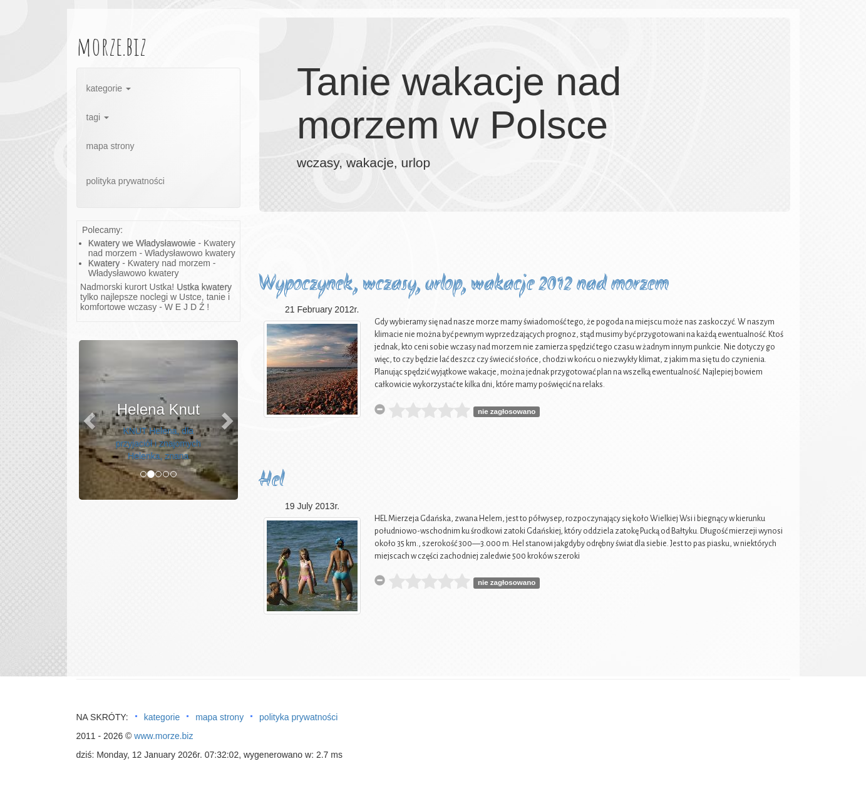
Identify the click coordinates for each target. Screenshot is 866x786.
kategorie (108, 88)
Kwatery (104, 263)
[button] (91, 420)
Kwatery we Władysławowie (142, 243)
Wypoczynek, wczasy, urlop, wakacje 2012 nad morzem (464, 284)
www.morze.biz (163, 736)
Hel (271, 480)
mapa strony (110, 146)
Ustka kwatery (204, 287)
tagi (97, 117)
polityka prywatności (125, 181)
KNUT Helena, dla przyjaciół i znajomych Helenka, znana (158, 443)
